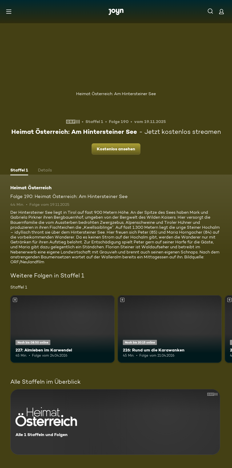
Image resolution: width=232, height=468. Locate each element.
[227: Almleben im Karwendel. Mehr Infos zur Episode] (62, 329)
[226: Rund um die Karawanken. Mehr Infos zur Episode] (170, 329)
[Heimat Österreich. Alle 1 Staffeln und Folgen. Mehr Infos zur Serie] (115, 422)
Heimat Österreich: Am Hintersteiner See (116, 93)
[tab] (19, 170)
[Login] (221, 11)
